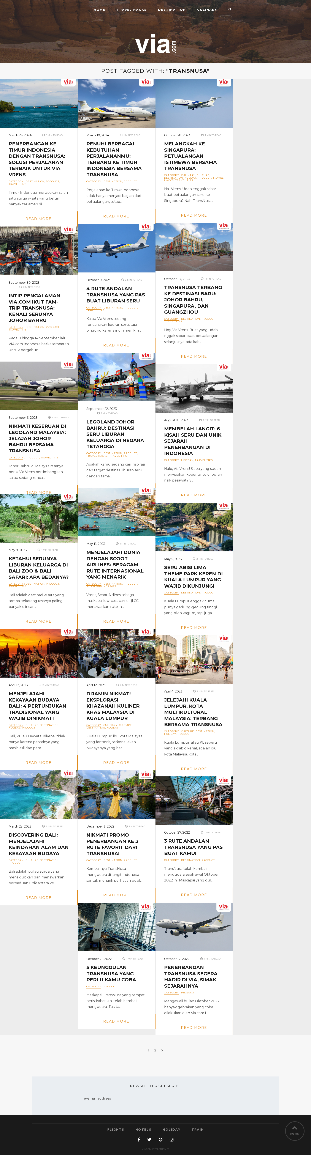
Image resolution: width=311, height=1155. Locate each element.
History (187, 460)
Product (52, 181)
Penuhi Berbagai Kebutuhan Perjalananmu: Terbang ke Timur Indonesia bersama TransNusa (114, 159)
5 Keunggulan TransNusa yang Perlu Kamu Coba (111, 974)
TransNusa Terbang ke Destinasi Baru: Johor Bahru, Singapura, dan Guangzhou (193, 300)
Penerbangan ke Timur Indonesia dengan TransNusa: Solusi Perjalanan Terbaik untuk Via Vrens (37, 159)
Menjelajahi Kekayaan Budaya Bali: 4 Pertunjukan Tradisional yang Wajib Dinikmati (37, 706)
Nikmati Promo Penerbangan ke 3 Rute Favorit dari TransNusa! (112, 844)
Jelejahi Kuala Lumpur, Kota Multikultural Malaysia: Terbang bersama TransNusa (193, 712)
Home (99, 10)
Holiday (190, 177)
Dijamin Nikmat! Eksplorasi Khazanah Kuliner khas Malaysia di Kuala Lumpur (113, 706)
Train (198, 1129)
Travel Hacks (132, 10)
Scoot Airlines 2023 (101, 586)
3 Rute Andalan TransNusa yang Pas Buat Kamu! (193, 847)
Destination (172, 10)
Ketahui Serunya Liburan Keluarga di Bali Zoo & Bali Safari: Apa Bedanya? (39, 568)
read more (38, 219)
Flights (115, 1129)
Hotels (143, 1129)
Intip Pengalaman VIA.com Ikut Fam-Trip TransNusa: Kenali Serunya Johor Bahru (34, 308)
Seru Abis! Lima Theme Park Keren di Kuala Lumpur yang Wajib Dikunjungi (193, 577)
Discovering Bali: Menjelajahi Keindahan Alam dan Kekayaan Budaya (39, 844)
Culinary (207, 10)
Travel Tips (18, 184)
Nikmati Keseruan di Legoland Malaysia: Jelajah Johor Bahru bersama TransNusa (37, 438)
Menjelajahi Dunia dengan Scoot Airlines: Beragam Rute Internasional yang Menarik (115, 564)
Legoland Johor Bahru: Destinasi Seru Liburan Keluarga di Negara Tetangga (115, 434)
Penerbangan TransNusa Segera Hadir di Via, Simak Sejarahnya (190, 977)
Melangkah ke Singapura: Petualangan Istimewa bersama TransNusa (190, 156)
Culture (203, 175)
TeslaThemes (161, 1149)
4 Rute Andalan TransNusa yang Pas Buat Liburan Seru (115, 295)
